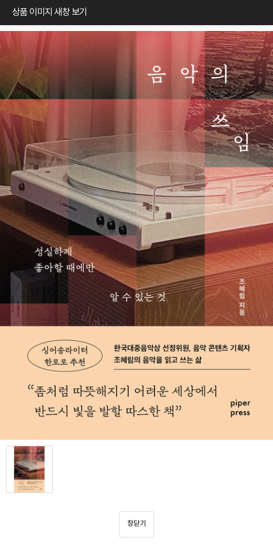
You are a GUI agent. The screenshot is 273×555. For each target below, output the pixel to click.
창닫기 (136, 524)
